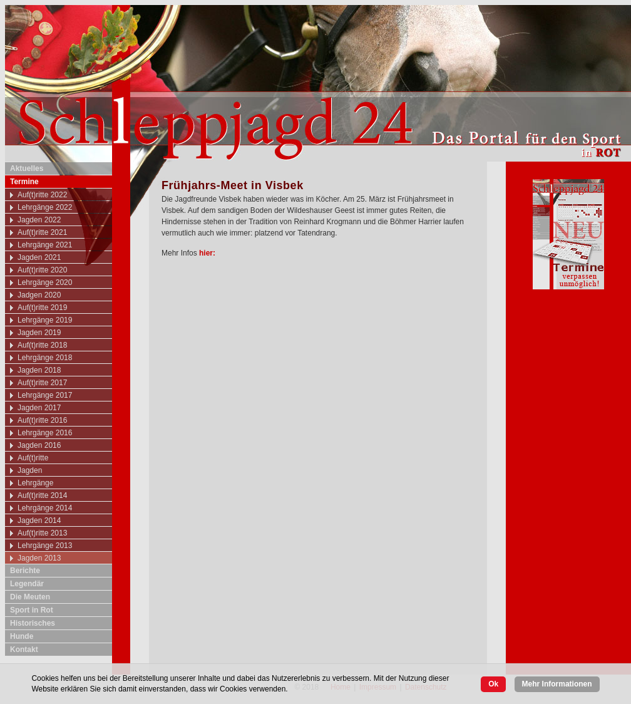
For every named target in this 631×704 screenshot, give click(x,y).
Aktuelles (26, 168)
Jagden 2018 (39, 370)
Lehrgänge (35, 483)
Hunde (21, 636)
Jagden (30, 470)
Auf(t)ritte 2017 (42, 382)
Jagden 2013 (39, 558)
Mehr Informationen (557, 684)
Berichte (25, 570)
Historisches (32, 623)
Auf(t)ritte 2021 (42, 232)
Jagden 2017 (39, 407)
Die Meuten (30, 597)
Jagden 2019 (39, 332)
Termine (24, 181)
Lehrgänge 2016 (45, 432)
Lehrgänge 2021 (45, 245)
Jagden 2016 (39, 445)
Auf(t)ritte (33, 457)
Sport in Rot (31, 610)
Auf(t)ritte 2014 (42, 495)
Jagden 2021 (39, 257)
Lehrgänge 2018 (45, 357)
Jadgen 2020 (39, 295)
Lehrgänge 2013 (45, 545)
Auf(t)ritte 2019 (42, 307)
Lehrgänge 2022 (45, 207)
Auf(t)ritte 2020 (42, 270)
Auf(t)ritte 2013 (42, 533)
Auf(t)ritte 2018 (42, 345)
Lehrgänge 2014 (45, 508)
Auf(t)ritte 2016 (42, 420)
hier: (208, 253)
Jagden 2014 (39, 520)
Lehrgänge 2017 (45, 395)
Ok (493, 684)
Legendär (27, 583)
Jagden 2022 (39, 219)
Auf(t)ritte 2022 (42, 194)
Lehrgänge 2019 (45, 320)
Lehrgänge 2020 (45, 282)
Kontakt (24, 649)
